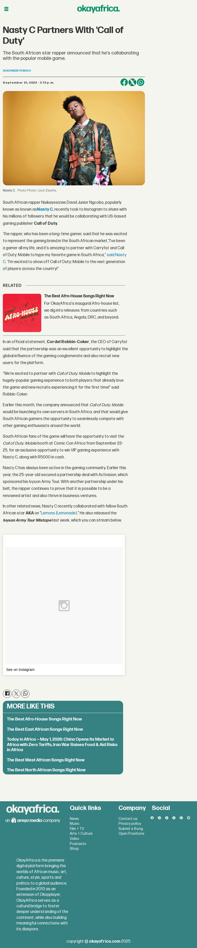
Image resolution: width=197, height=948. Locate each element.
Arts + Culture (81, 833)
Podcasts (78, 844)
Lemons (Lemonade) (59, 513)
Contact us (128, 819)
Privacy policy (130, 823)
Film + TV (77, 829)
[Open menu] (6, 9)
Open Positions (131, 833)
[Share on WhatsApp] (140, 82)
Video (74, 839)
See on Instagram (20, 670)
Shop (74, 849)
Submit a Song (131, 829)
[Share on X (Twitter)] (132, 82)
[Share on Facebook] (124, 82)
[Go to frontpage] (98, 9)
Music (75, 823)
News (74, 819)
